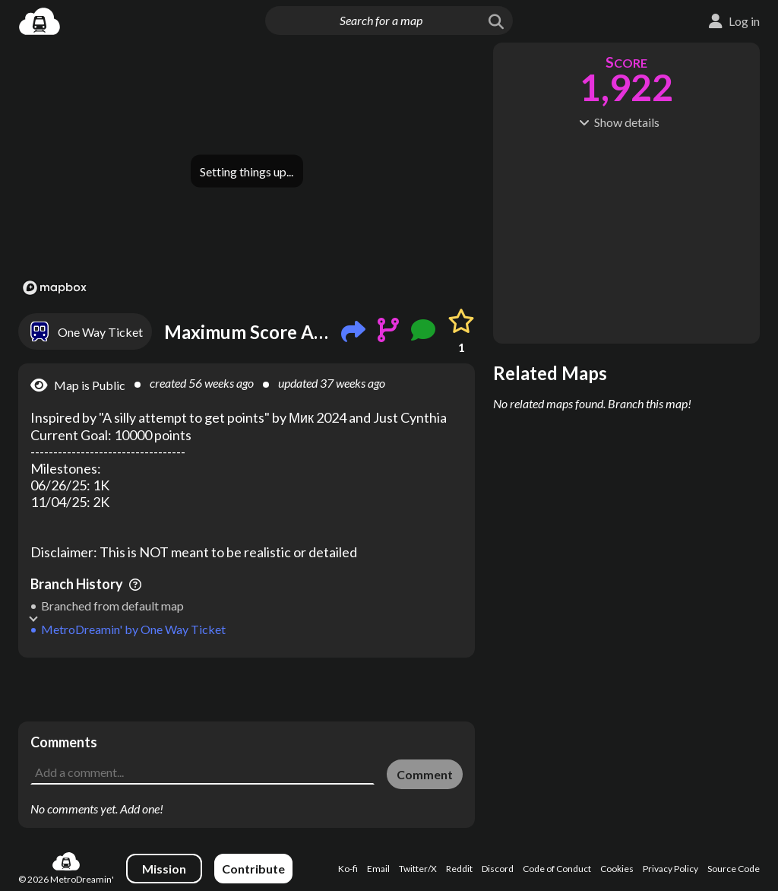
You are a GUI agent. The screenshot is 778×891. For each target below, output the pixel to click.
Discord (498, 868)
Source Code (733, 868)
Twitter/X (418, 868)
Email (378, 868)
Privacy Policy (670, 868)
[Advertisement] (246, 689)
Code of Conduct (557, 868)
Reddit (459, 868)
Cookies (617, 868)
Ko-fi (348, 868)
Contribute (253, 868)
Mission (164, 868)
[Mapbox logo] (54, 287)
